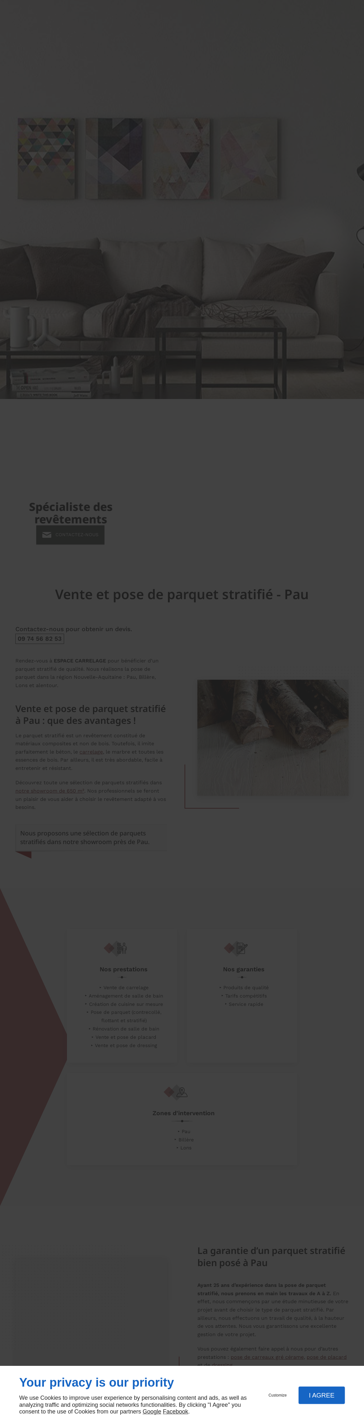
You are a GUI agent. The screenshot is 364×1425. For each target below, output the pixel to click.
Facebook (175, 1411)
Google (152, 1411)
